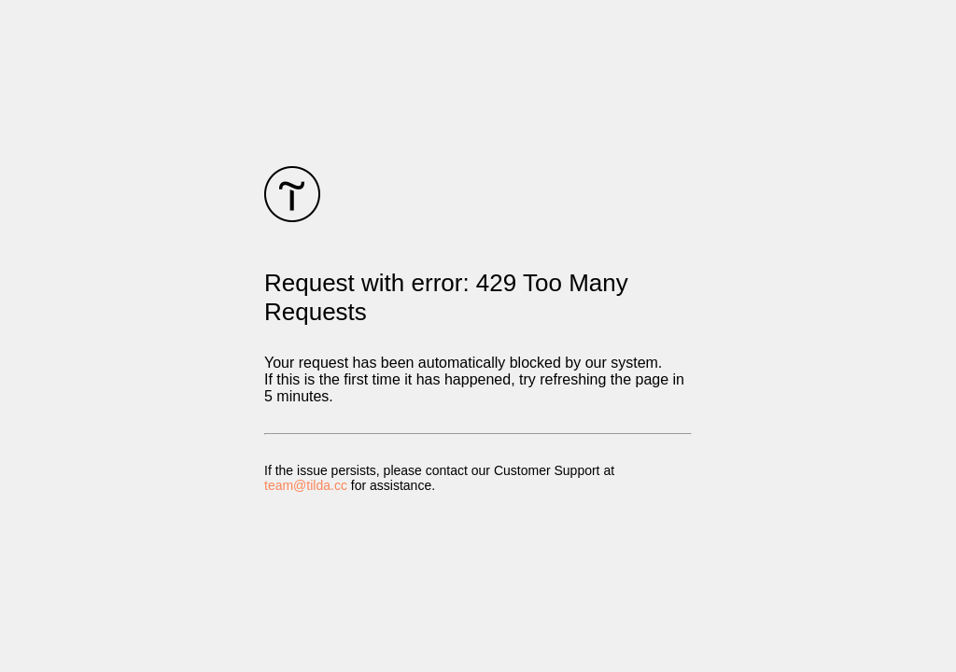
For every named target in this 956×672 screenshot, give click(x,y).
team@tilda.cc (305, 485)
